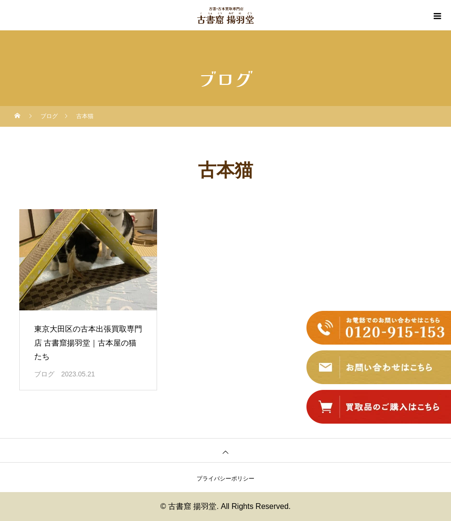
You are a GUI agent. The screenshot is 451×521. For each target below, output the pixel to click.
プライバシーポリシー (225, 478)
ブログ (44, 374)
